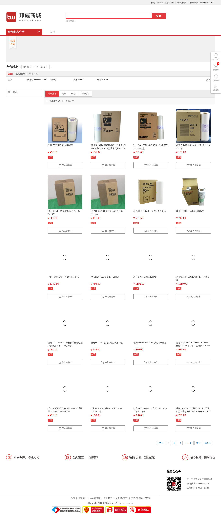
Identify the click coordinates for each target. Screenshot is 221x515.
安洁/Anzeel (102, 79)
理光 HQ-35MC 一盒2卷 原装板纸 (63, 277)
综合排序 (52, 93)
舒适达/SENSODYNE (37, 79)
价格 (73, 93)
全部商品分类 (16, 31)
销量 (64, 93)
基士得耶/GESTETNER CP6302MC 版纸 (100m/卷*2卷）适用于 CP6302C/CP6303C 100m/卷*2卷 (193, 345)
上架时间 (85, 93)
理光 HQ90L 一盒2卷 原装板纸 (190, 211)
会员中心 (181, 2)
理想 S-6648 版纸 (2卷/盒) (145, 277)
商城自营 (68, 101)
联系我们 (108, 498)
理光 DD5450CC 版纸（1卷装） (105, 277)
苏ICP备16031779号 (140, 498)
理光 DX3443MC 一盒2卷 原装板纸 (149, 211)
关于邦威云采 (122, 498)
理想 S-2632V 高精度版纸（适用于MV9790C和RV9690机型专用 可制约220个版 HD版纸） (108, 148)
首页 (52, 31)
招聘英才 (82, 498)
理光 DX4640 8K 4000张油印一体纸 (149, 342)
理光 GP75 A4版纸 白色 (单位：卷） (107, 342)
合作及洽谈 (95, 498)
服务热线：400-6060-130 (201, 2)
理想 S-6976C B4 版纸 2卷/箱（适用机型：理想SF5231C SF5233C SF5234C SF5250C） (193, 411)
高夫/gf (53, 79)
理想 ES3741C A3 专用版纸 (60, 145)
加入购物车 (65, 165)
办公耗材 (12, 67)
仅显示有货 (53, 101)
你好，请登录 (157, 2)
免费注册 (169, 2)
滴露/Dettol (78, 79)
